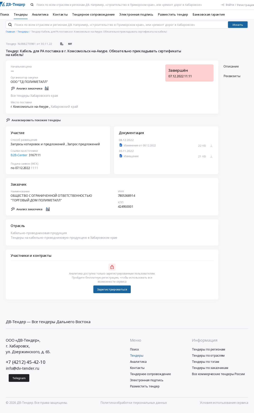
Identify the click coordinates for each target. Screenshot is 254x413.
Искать (238, 28)
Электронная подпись (136, 14)
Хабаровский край (64, 110)
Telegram (19, 381)
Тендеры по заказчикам (210, 371)
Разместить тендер (173, 14)
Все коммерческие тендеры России (218, 377)
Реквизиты (232, 79)
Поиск (4, 14)
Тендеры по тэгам (205, 365)
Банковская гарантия (208, 14)
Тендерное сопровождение (93, 14)
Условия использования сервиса (224, 406)
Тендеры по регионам (208, 352)
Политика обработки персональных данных (133, 406)
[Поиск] (32, 4)
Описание (231, 70)
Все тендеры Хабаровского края (34, 99)
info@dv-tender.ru (22, 371)
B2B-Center (19, 158)
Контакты (60, 14)
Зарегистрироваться (112, 293)
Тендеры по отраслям (208, 359)
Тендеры (21, 14)
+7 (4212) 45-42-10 (26, 365)
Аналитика (40, 14)
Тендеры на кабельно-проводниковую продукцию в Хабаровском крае (64, 241)
